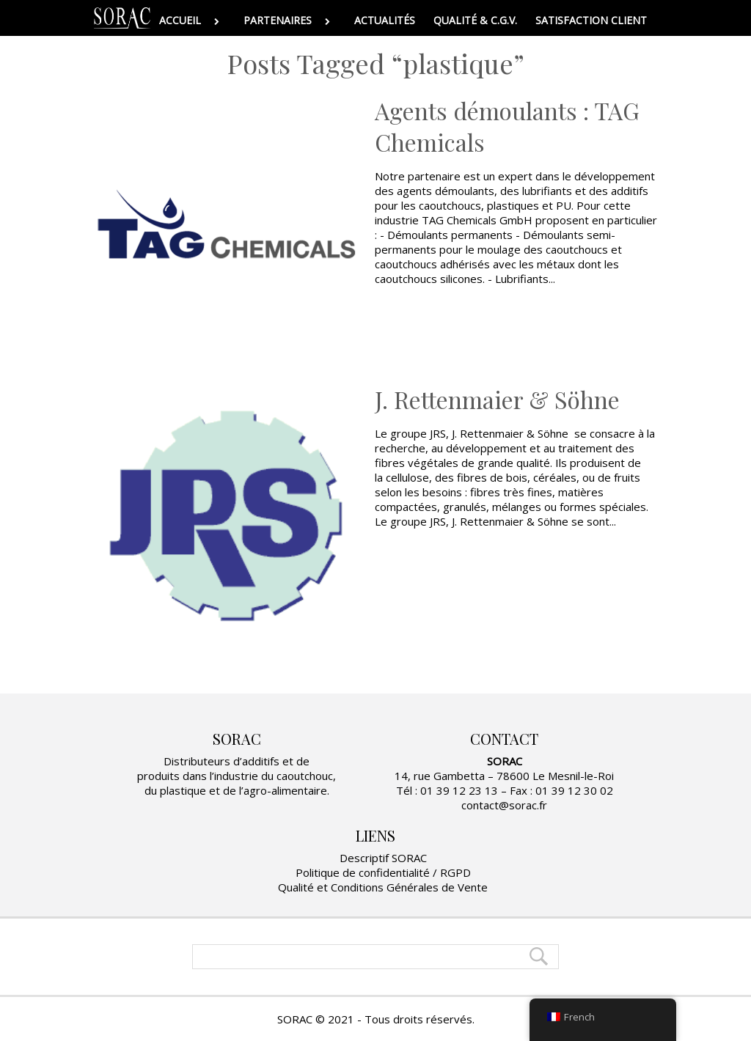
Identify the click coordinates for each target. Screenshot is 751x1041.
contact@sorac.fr (504, 805)
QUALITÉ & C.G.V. (475, 20)
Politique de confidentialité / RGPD (383, 872)
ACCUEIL (192, 20)
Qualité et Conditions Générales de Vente (383, 887)
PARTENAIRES (289, 20)
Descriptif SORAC (383, 857)
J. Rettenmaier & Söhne (497, 399)
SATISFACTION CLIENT (591, 20)
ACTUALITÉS (384, 20)
